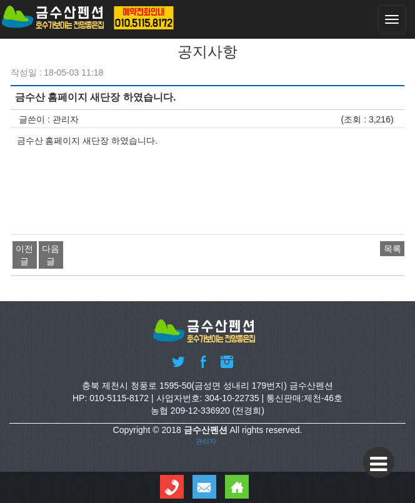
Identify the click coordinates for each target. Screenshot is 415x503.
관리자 (206, 441)
